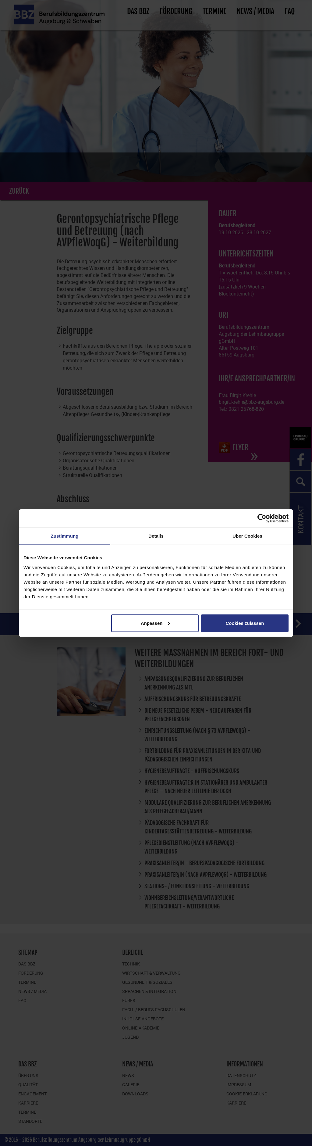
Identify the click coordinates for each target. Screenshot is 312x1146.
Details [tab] (156, 536)
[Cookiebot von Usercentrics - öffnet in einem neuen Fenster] (262, 518)
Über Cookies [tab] (247, 536)
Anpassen (155, 622)
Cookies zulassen (245, 622)
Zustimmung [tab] (65, 536)
